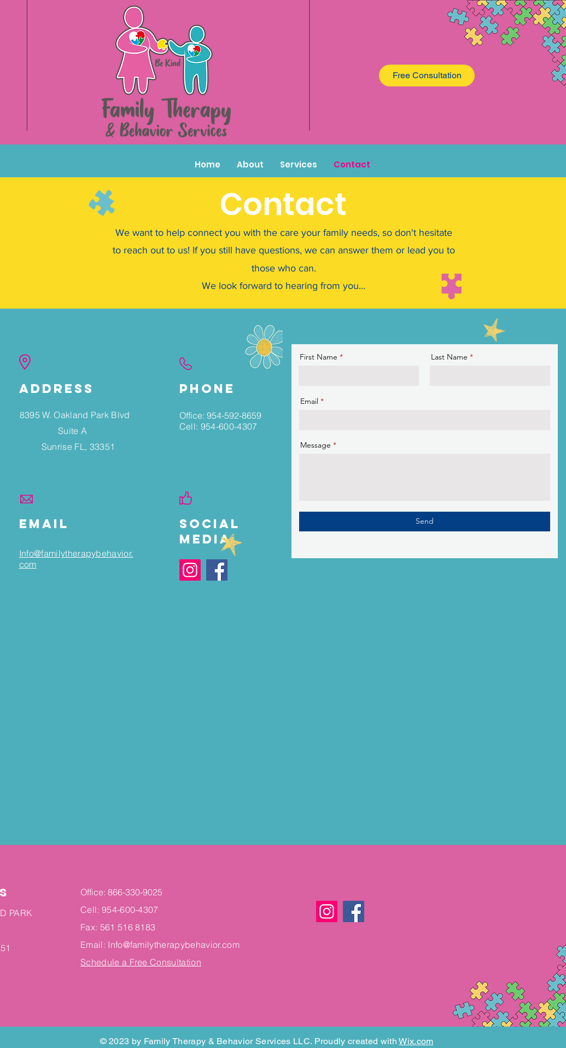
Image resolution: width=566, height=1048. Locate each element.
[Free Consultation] (427, 75)
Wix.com (416, 1041)
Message (315, 445)
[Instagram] (190, 570)
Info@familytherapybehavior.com (174, 944)
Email (309, 401)
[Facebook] (353, 911)
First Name (318, 357)
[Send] (424, 521)
